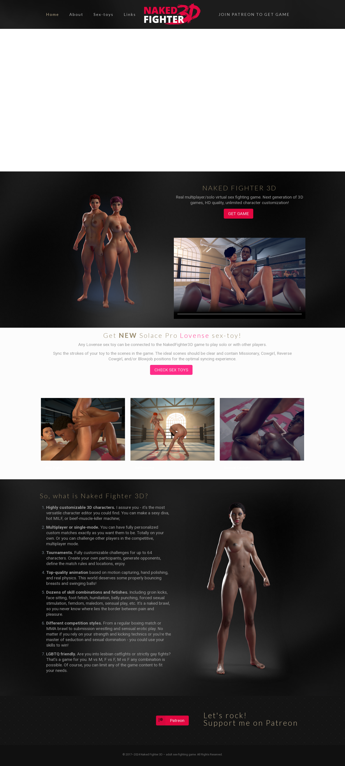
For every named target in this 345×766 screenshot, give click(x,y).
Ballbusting (144, 467)
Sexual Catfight (237, 467)
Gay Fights (54, 467)
